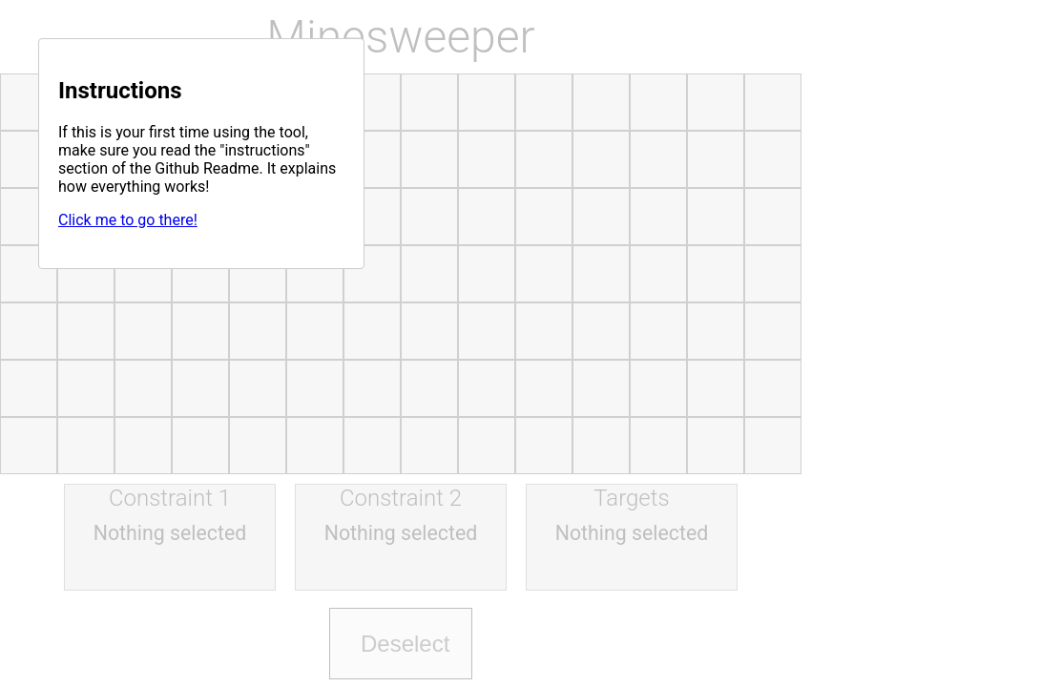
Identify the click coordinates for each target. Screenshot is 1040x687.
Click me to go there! (128, 220)
